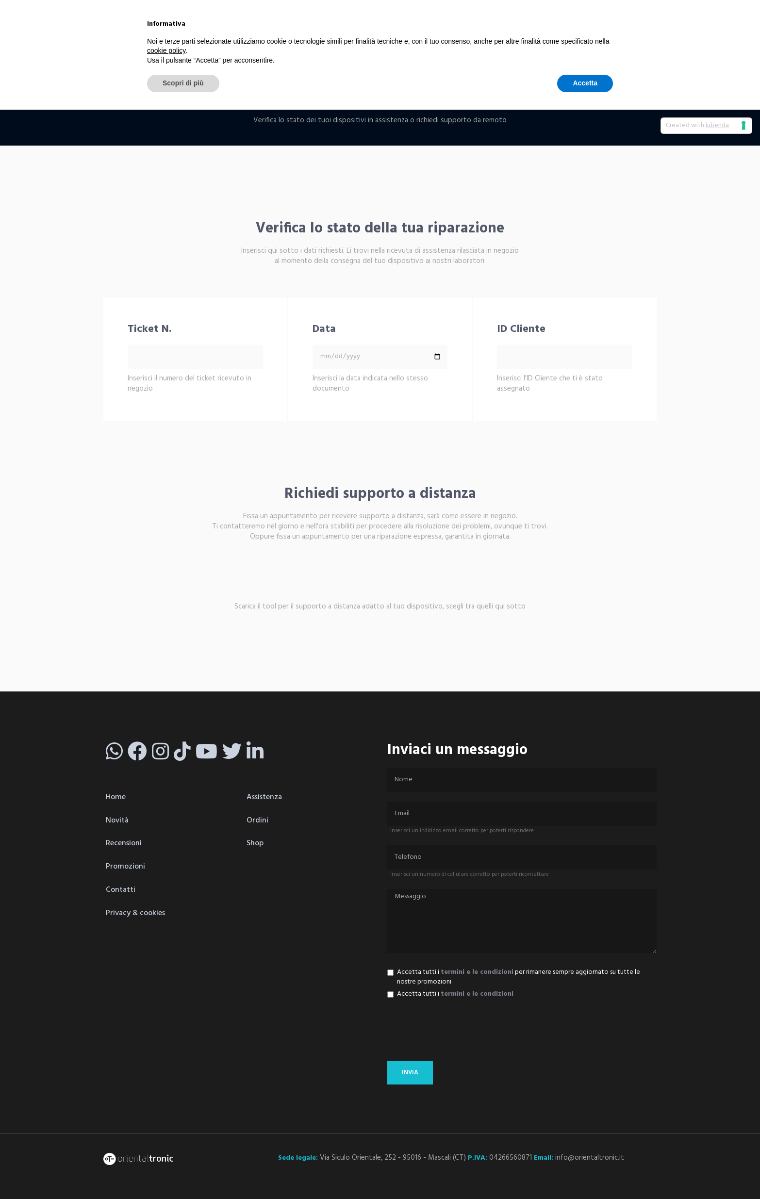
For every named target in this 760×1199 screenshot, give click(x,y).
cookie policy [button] (166, 50)
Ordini (257, 820)
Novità (117, 820)
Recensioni (124, 843)
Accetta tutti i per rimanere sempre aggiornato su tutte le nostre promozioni (513, 977)
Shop (255, 843)
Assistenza (264, 797)
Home (116, 797)
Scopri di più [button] (183, 83)
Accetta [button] (585, 83)
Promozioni (125, 866)
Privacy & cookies (135, 913)
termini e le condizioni (477, 972)
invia (410, 1073)
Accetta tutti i (450, 994)
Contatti (120, 890)
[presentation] (461, 1032)
